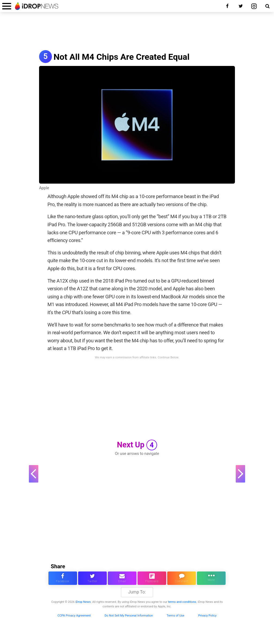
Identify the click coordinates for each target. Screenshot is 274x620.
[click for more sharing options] (211, 578)
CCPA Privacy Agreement (74, 615)
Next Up (137, 445)
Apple (44, 187)
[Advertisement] (137, 32)
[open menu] (6, 6)
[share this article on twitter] (92, 578)
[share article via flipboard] (152, 578)
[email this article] (122, 578)
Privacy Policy (207, 615)
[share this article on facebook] (62, 578)
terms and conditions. (182, 602)
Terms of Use (175, 615)
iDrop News (83, 602)
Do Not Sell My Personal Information (129, 615)
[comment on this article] (181, 578)
